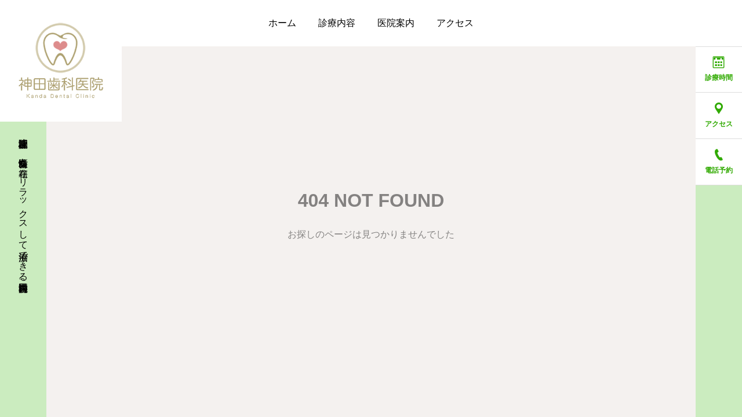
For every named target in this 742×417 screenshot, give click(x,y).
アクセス (455, 23)
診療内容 (336, 23)
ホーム (282, 23)
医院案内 (395, 23)
